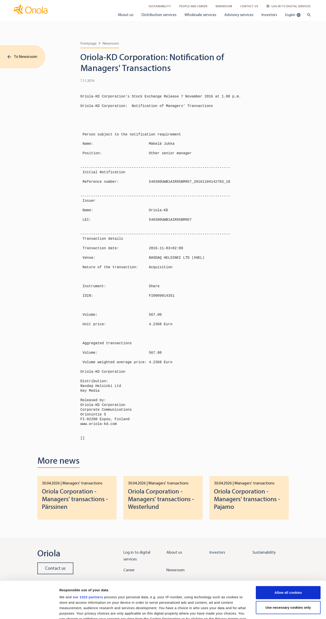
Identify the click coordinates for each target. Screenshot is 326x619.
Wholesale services (200, 14)
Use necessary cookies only (288, 570)
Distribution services (158, 14)
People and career (193, 6)
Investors (269, 14)
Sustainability (160, 6)
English (293, 15)
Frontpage (88, 43)
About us (125, 14)
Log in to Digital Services (288, 6)
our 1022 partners (88, 560)
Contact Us (249, 6)
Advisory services (238, 14)
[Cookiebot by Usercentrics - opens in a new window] (29, 610)
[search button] (308, 15)
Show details (69, 610)
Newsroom (224, 6)
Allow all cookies (288, 555)
